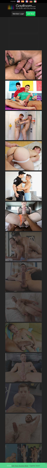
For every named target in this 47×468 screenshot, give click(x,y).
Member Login (18, 14)
